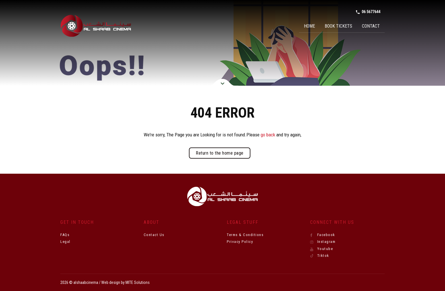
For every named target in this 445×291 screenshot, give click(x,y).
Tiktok (319, 255)
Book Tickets (338, 26)
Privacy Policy (240, 241)
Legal (65, 241)
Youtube (321, 249)
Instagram (323, 241)
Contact (371, 26)
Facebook (322, 235)
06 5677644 (367, 12)
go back (268, 135)
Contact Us (154, 235)
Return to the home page (220, 153)
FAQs (64, 235)
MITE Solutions (137, 282)
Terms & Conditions (245, 235)
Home (309, 26)
